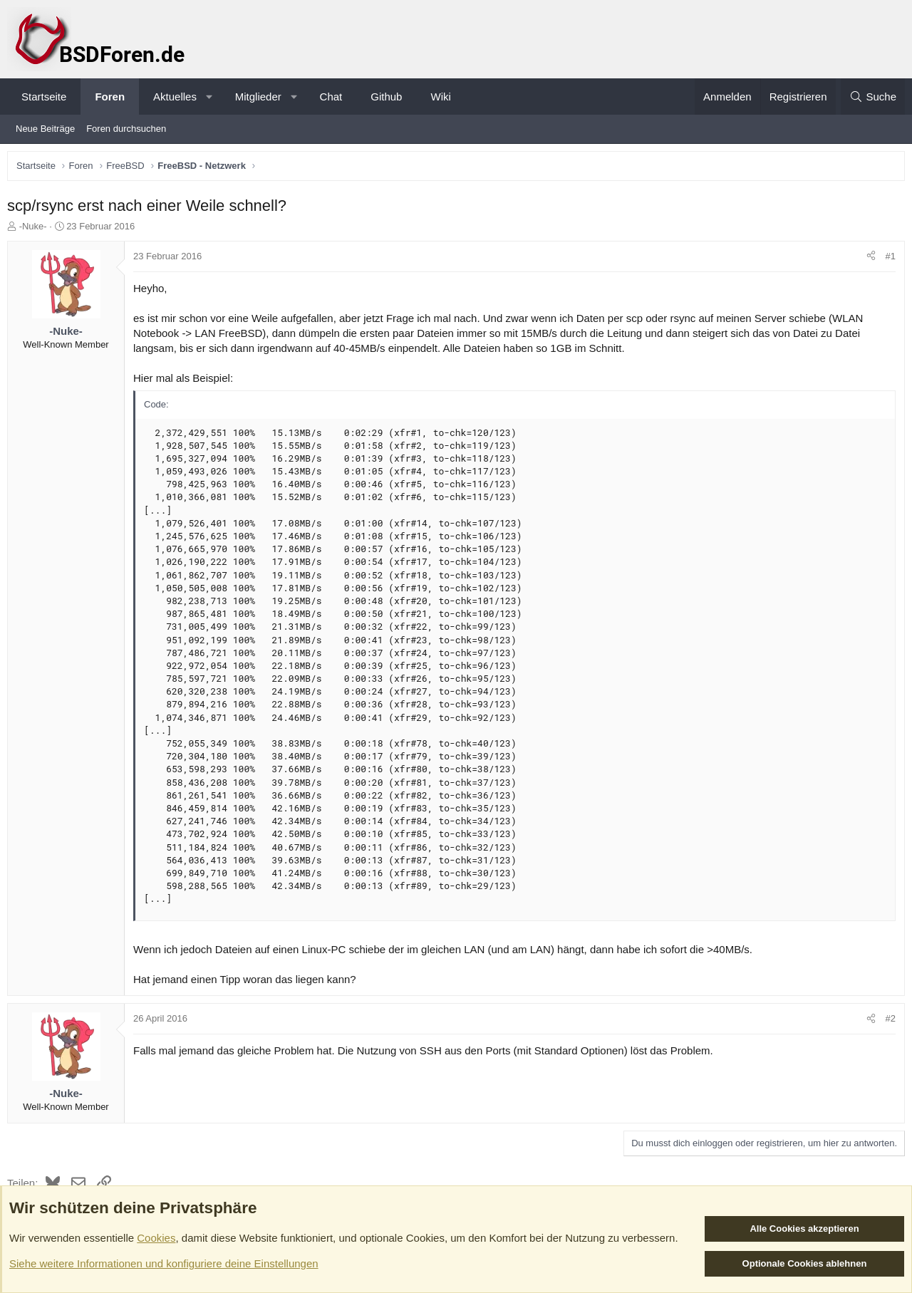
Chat (331, 96)
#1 (887, 259)
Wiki (440, 96)
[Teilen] (867, 260)
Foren (110, 96)
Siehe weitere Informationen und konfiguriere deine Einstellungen (163, 1263)
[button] (209, 96)
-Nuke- (37, 229)
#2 (887, 1022)
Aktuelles (175, 96)
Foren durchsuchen (126, 128)
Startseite (43, 96)
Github (386, 96)
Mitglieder (258, 96)
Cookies (156, 1238)
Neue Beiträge (45, 128)
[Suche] (873, 96)
